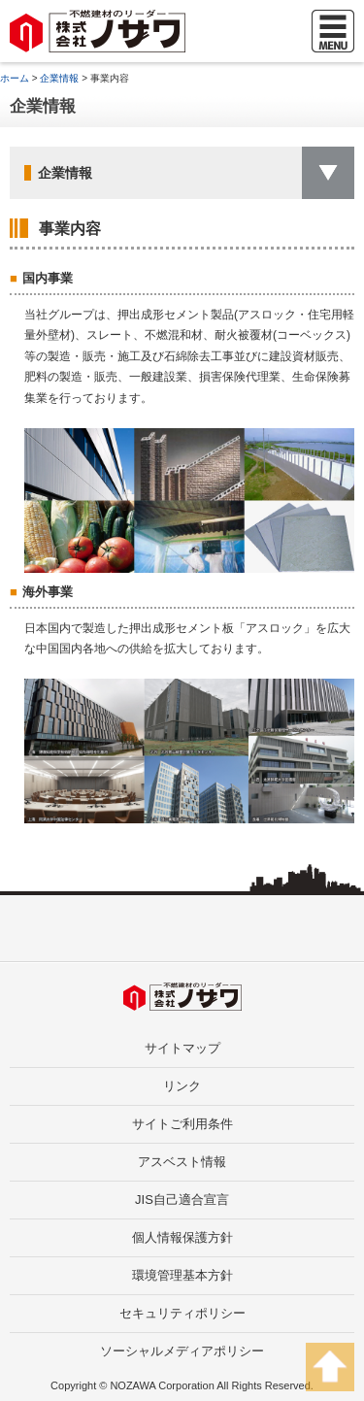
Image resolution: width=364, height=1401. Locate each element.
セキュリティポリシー (182, 1313)
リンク (182, 1086)
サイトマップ (182, 1048)
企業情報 (59, 78)
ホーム (14, 78)
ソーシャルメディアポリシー (182, 1351)
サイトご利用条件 (182, 1124)
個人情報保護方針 (182, 1237)
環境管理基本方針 (182, 1275)
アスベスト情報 (182, 1161)
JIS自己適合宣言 (182, 1199)
